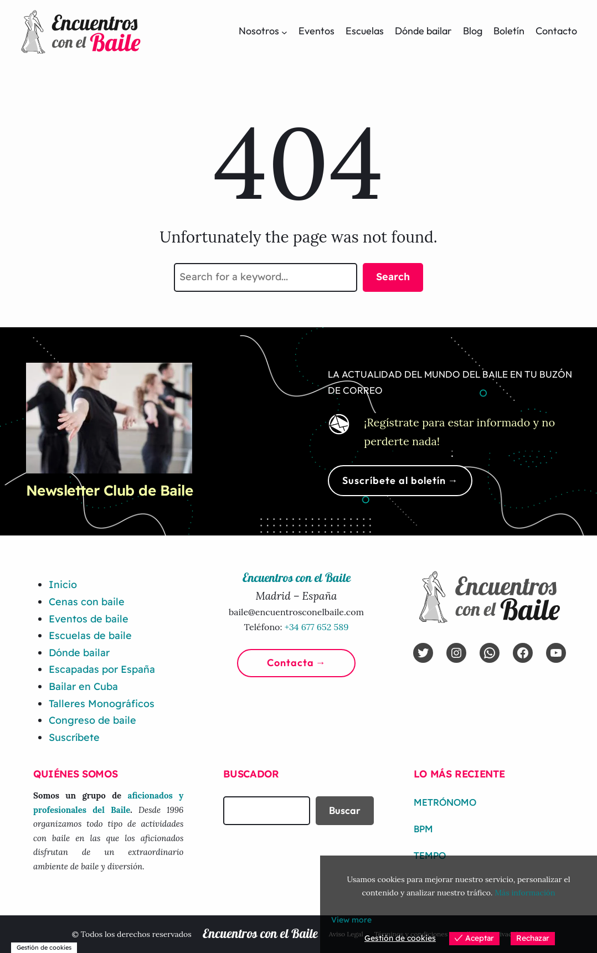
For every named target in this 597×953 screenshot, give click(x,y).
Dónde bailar (79, 652)
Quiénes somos (75, 773)
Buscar (345, 810)
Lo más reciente (459, 773)
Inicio (63, 584)
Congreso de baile (92, 720)
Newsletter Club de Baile (109, 490)
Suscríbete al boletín (394, 480)
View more (351, 920)
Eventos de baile (88, 618)
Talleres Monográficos (102, 703)
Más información (525, 893)
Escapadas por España (102, 669)
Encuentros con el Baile (260, 934)
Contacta (290, 662)
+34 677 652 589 (317, 626)
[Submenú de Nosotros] (284, 32)
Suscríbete (74, 737)
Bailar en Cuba (83, 686)
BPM (423, 828)
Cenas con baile (87, 601)
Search (393, 276)
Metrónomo (445, 802)
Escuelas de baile (90, 635)
